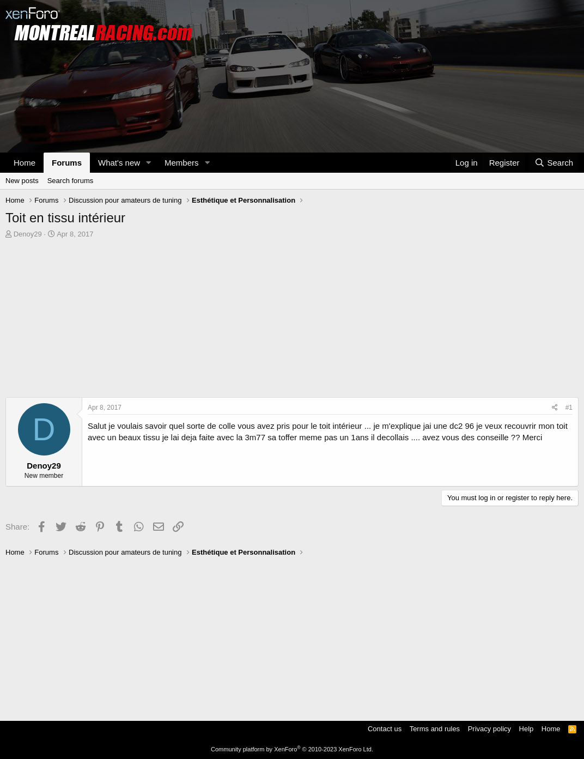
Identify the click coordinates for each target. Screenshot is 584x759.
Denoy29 (28, 234)
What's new (119, 162)
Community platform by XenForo (292, 749)
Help (526, 729)
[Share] (555, 408)
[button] (148, 163)
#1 (569, 407)
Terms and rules (435, 729)
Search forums (70, 181)
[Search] (554, 163)
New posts (22, 181)
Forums (67, 162)
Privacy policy (489, 729)
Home (24, 162)
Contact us (385, 729)
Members (182, 162)
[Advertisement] (292, 321)
